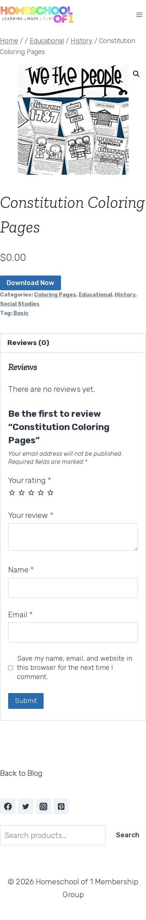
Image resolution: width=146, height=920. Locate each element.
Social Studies (20, 304)
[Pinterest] (61, 806)
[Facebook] (8, 806)
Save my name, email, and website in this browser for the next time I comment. (74, 667)
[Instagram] (43, 806)
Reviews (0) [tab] (28, 342)
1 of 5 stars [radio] (12, 492)
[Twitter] (25, 806)
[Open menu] (139, 14)
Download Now (30, 283)
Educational (95, 294)
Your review (30, 515)
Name (21, 569)
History (125, 294)
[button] (136, 74)
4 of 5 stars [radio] (41, 492)
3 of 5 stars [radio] (31, 492)
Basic (20, 313)
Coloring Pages (55, 294)
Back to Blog (21, 773)
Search (127, 835)
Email (20, 614)
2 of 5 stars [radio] (22, 492)
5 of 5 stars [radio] (50, 492)
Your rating (29, 480)
